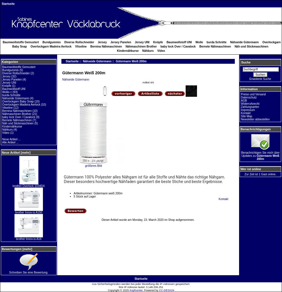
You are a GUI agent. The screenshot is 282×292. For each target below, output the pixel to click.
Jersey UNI (142, 42)
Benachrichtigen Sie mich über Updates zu (260, 155)
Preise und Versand (253, 94)
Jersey (102, 42)
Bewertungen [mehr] (17, 249)
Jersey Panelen (121, 42)
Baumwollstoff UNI (179, 42)
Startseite (8, 3)
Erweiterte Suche (260, 79)
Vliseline (81, 46)
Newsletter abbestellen (255, 119)
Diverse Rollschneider (79, 42)
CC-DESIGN (166, 290)
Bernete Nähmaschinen (215, 46)
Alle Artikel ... (10, 142)
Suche (245, 62)
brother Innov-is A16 (28, 237)
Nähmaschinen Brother (141, 46)
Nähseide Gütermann (97, 61)
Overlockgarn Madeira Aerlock (50, 46)
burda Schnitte (217, 42)
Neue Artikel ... (11, 139)
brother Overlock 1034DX (29, 185)
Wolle (199, 42)
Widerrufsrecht (250, 103)
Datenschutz (249, 97)
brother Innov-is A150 (28, 211)
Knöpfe (158, 42)
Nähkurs (148, 50)
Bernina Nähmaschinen (106, 46)
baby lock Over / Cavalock (178, 46)
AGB (244, 100)
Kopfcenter (136, 290)
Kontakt (223, 199)
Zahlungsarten (250, 106)
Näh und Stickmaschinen (251, 46)
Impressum (248, 110)
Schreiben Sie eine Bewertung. (28, 271)
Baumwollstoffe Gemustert (21, 42)
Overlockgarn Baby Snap (18, 101)
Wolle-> (7, 92)
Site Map (246, 116)
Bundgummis (52, 42)
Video (161, 50)
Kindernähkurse (128, 50)
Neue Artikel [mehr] (16, 152)
